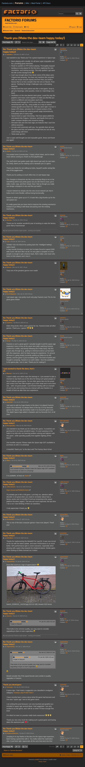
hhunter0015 (64, 514)
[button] (57, 45)
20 (65, 244)
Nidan (62, 455)
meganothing (64, 556)
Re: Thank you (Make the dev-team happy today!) (19, 50)
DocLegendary (64, 420)
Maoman (62, 379)
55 (65, 343)
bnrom (62, 336)
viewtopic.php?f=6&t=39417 (24, 693)
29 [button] (75, 45)
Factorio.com (7, 3)
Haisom (62, 271)
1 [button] (63, 45)
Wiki (27, 3)
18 (65, 307)
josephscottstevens (66, 728)
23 (65, 278)
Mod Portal (35, 3)
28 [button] (71, 45)
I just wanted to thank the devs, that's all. (18, 369)
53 (65, 154)
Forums (19, 3)
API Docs (47, 3)
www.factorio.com (11, 23)
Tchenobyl (63, 684)
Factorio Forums (21, 20)
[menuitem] (18, 27)
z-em (61, 236)
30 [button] (78, 45)
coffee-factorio (64, 482)
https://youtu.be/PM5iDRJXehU (17, 490)
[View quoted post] (28, 466)
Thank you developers (12, 684)
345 (65, 489)
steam (27, 476)
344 (65, 564)
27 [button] (68, 45)
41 (65, 386)
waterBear (63, 49)
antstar (62, 146)
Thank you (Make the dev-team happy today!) (34, 38)
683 (65, 223)
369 (65, 463)
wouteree (63, 317)
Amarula (62, 215)
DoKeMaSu (63, 533)
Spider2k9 (63, 397)
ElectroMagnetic (65, 299)
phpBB (36, 759)
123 (65, 56)
